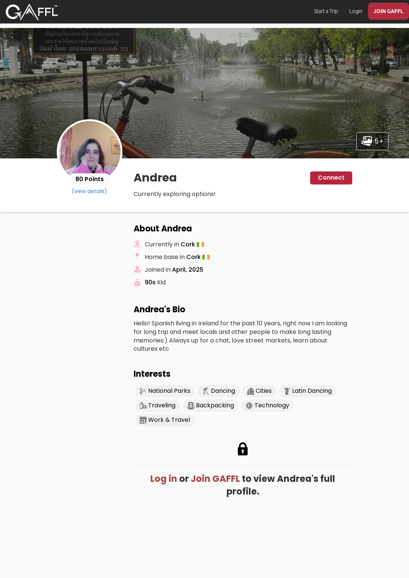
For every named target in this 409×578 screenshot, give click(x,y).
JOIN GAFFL (388, 11)
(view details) (89, 191)
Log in (163, 479)
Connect (331, 177)
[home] (31, 12)
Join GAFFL (215, 479)
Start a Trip (326, 11)
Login (355, 11)
